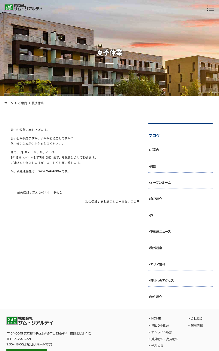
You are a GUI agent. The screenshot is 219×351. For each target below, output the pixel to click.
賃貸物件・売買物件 (164, 339)
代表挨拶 (157, 346)
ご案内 (22, 103)
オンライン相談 (161, 332)
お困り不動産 (160, 325)
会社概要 (197, 318)
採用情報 (197, 325)
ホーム (8, 103)
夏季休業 (38, 103)
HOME (156, 318)
